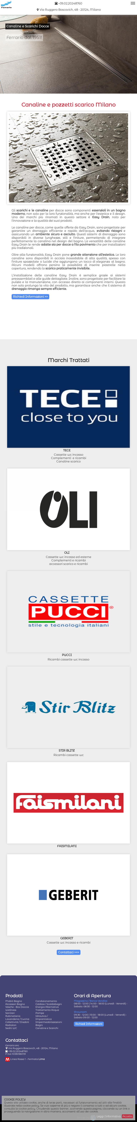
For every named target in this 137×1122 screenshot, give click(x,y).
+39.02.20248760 (68, 3)
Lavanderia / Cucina (17, 1019)
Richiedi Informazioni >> (30, 296)
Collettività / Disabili (17, 1022)
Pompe (39, 1013)
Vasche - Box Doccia (17, 1006)
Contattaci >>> (68, 952)
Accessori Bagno (15, 1004)
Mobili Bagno (13, 1001)
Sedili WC (11, 1028)
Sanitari (10, 1013)
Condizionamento (46, 1001)
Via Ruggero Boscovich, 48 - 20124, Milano (70, 9)
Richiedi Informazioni (88, 1024)
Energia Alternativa (47, 1006)
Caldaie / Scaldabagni (48, 1004)
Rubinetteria (12, 1016)
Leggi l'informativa (109, 1116)
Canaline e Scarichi (46, 1028)
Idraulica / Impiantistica (43, 1017)
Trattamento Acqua (47, 1009)
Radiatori (10, 1025)
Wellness (10, 1009)
